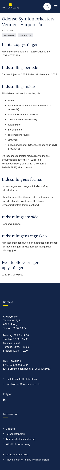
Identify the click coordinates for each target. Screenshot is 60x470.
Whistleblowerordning (18, 444)
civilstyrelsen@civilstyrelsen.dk (23, 384)
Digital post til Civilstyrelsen (21, 379)
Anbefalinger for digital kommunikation (27, 459)
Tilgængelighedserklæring (20, 439)
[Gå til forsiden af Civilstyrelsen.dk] (9, 6)
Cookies (10, 428)
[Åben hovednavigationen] (57, 6)
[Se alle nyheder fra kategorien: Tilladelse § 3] (25, 35)
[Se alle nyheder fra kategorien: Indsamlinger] (9, 35)
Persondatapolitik (15, 434)
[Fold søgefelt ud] (47, 6)
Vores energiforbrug (17, 454)
